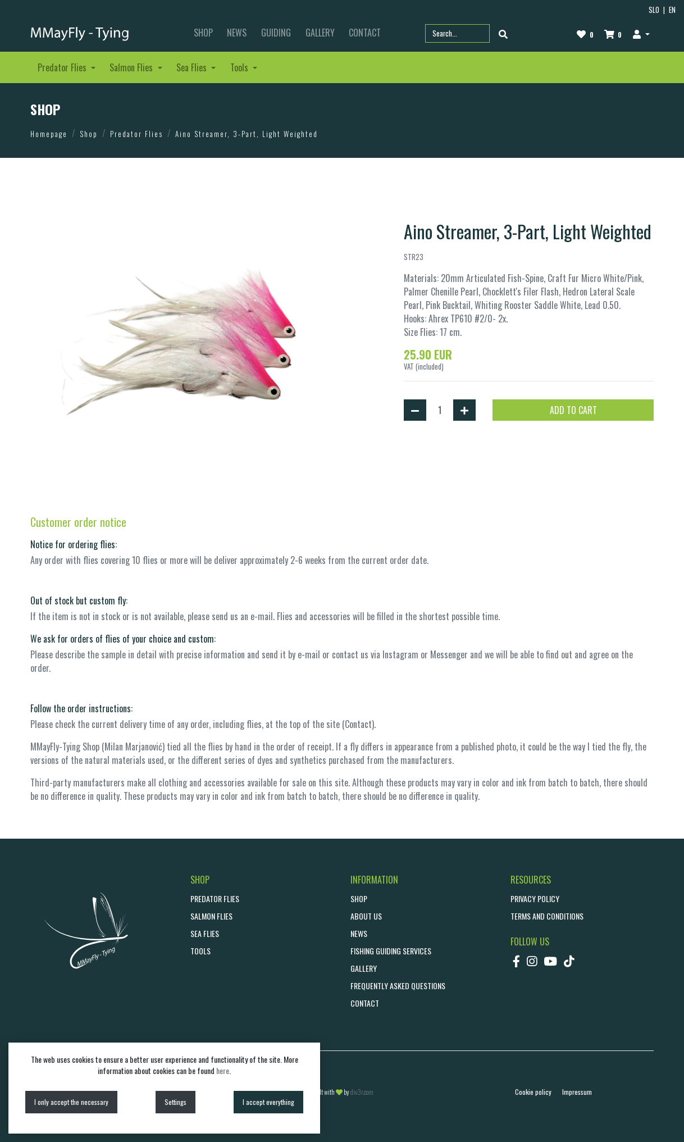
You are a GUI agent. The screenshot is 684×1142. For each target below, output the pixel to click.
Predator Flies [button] (63, 67)
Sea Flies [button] (192, 67)
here (222, 1070)
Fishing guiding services (390, 951)
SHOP (203, 32)
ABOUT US (366, 916)
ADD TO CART (573, 410)
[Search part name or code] (457, 33)
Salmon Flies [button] (132, 67)
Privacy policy (534, 898)
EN (672, 9)
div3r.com (361, 1091)
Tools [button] (240, 67)
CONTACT (365, 32)
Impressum (577, 1091)
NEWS (237, 32)
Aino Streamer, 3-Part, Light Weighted (246, 133)
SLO (654, 9)
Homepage (48, 133)
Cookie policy (533, 1091)
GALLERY (320, 32)
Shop (89, 133)
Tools (200, 951)
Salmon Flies (211, 916)
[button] (641, 33)
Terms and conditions (546, 916)
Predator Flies (136, 133)
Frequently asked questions (397, 985)
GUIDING (276, 32)
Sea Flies (204, 933)
